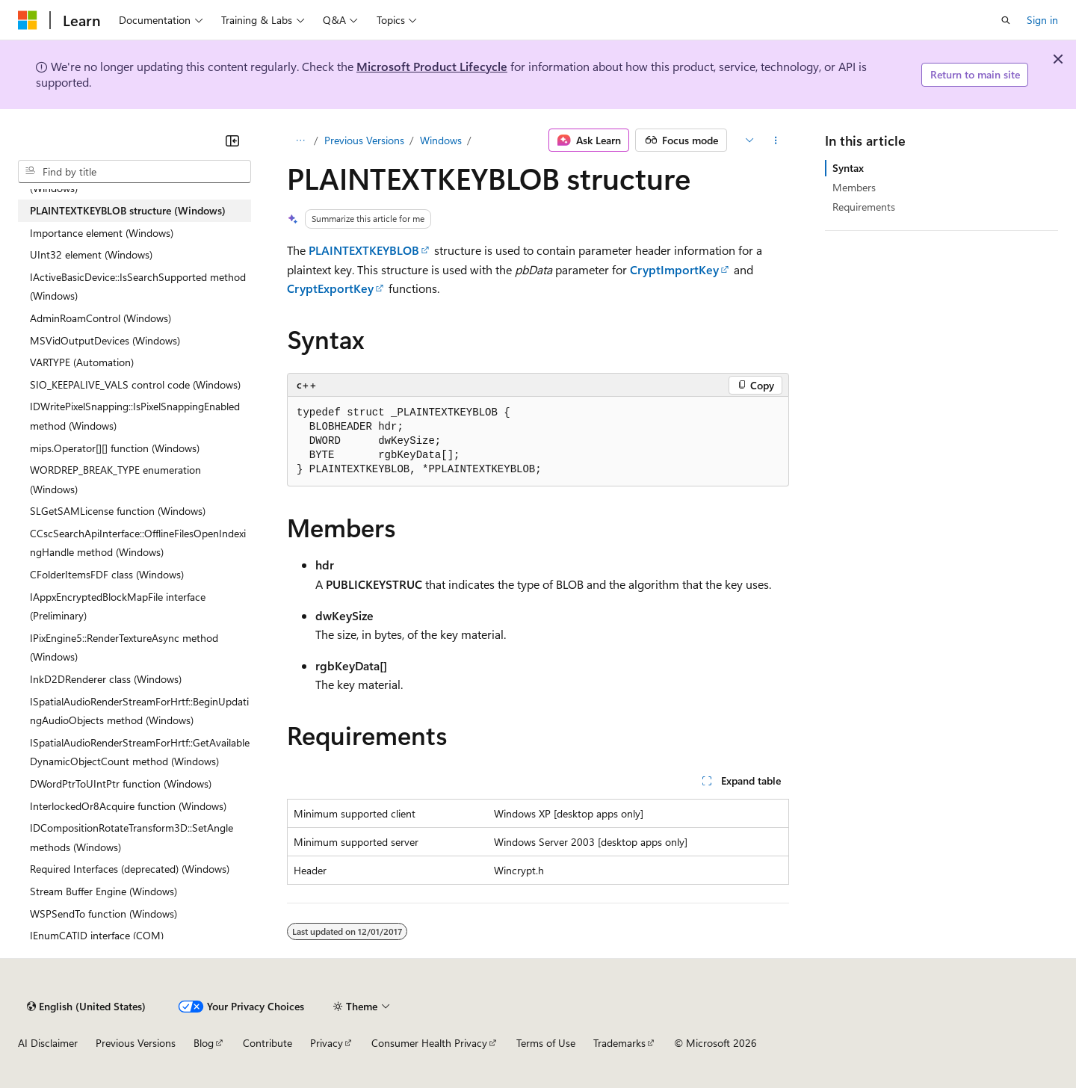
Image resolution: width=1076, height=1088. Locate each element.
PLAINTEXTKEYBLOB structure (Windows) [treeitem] (128, 210)
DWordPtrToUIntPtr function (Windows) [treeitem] (120, 783)
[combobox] (134, 172)
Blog (204, 1043)
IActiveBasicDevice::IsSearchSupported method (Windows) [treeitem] (138, 286)
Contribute (267, 1043)
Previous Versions (364, 140)
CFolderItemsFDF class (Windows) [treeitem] (107, 574)
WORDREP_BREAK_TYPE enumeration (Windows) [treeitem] (115, 479)
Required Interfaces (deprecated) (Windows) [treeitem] (129, 869)
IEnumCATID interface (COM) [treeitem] (97, 935)
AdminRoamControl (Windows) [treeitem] (100, 318)
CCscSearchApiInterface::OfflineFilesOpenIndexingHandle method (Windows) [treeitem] (138, 543)
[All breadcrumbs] (300, 140)
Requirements (863, 207)
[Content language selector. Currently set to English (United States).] (86, 1007)
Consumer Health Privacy (429, 1043)
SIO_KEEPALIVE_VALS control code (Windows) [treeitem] (135, 384)
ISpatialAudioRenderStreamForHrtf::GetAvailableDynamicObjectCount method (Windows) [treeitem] (140, 752)
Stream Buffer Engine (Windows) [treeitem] (103, 891)
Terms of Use (545, 1043)
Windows (441, 140)
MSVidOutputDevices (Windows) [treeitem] (105, 340)
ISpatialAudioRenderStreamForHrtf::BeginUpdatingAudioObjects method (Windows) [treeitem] (139, 711)
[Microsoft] (27, 20)
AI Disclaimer (48, 1043)
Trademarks (619, 1043)
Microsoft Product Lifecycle (431, 66)
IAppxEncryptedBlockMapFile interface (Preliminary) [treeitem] (117, 606)
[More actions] (776, 140)
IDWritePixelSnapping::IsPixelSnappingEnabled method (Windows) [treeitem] (135, 416)
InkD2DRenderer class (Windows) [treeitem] (106, 679)
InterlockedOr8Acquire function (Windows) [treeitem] (128, 806)
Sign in (1042, 20)
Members (854, 187)
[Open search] (1006, 20)
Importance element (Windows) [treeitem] (101, 233)
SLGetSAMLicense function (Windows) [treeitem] (117, 511)
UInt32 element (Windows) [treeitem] (91, 254)
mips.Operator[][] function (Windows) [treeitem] (115, 448)
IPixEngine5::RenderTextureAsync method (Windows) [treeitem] (124, 647)
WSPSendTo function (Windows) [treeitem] (103, 913)
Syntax (848, 168)
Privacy (326, 1043)
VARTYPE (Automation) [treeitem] (82, 362)
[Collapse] (232, 140)
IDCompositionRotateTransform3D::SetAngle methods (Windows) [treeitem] (131, 837)
